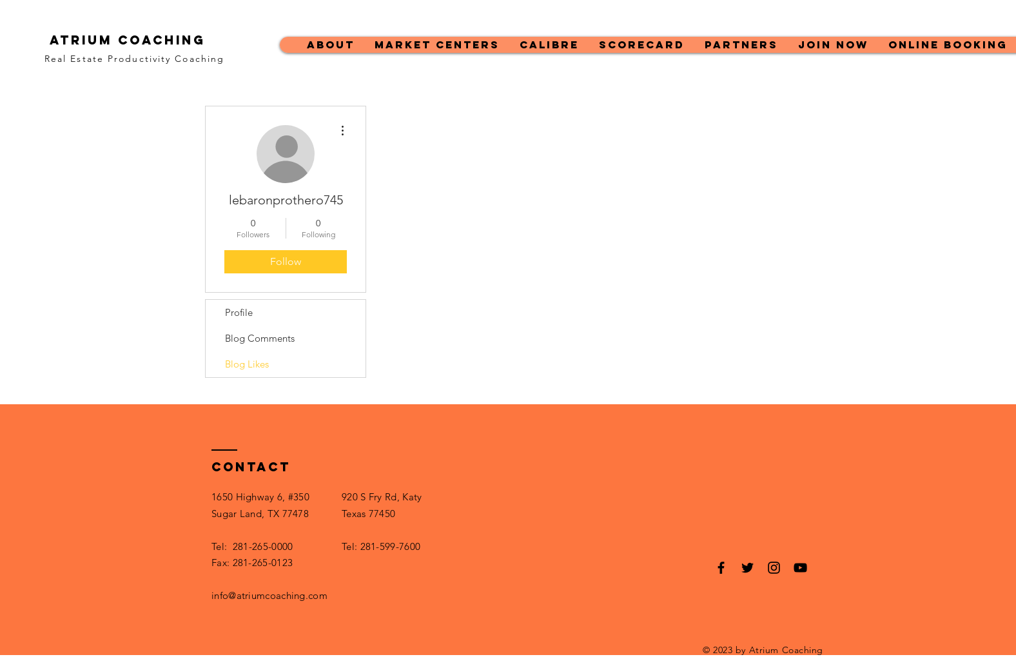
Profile (239, 312)
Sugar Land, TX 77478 (260, 513)
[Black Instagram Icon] (774, 568)
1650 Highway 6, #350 (260, 497)
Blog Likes (247, 364)
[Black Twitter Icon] (747, 568)
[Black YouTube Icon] (800, 568)
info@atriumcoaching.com (269, 595)
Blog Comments (260, 338)
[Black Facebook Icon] (721, 568)
